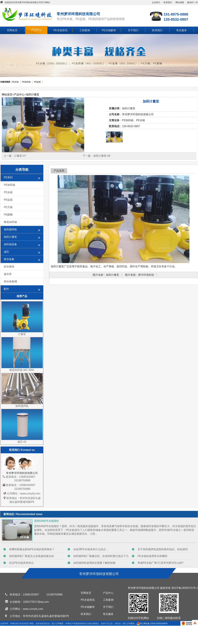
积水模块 (9, 266)
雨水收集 (22, 260)
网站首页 (7, 94)
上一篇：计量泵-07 (15, 155)
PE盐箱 (8, 199)
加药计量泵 (32, 94)
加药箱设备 (22, 245)
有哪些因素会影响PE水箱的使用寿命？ (32, 549)
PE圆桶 (8, 214)
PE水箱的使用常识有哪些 (152, 556)
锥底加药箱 (10, 222)
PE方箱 (8, 207)
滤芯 (22, 252)
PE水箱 (8, 192)
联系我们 (168, 2)
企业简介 (156, 2)
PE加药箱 (9, 184)
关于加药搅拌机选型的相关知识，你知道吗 (163, 549)
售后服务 (181, 30)
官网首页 (12, 30)
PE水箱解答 (109, 30)
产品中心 (36, 29)
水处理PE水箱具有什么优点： (90, 549)
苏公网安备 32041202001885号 (152, 623)
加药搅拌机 (22, 230)
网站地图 (179, 2)
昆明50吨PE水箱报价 (46, 520)
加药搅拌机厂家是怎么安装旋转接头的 (31, 556)
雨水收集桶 (10, 281)
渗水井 (8, 274)
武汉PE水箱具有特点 (21, 562)
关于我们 (133, 30)
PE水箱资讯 (60, 30)
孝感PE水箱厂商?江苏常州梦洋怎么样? (161, 562)
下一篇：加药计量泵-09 (96, 155)
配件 (22, 289)
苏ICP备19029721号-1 (184, 588)
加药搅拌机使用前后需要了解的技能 (94, 562)
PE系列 (22, 178)
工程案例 (84, 30)
